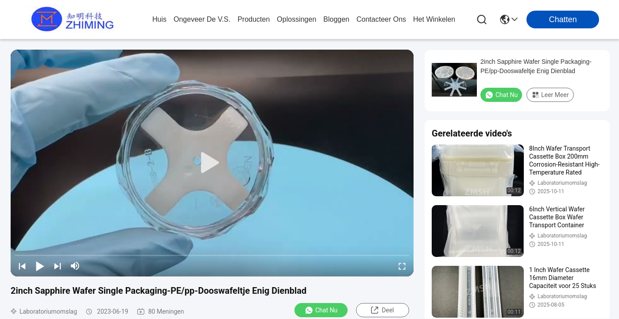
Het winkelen (434, 19)
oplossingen (296, 19)
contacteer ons (381, 19)
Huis (159, 19)
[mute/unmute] (75, 265)
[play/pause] (40, 265)
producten (253, 19)
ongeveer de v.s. (202, 19)
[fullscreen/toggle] (402, 265)
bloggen (336, 19)
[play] (212, 163)
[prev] (22, 265)
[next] (57, 265)
